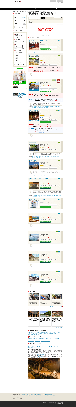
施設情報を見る (44, 64)
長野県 (46, 394)
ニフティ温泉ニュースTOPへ (57, 327)
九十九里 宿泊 (40, 51)
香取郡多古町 (55, 333)
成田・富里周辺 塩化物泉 (35, 106)
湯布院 (50, 395)
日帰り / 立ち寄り (19, 35)
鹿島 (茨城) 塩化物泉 (35, 156)
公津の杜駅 (33, 175)
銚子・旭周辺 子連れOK (55, 195)
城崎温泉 (32, 395)
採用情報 (61, 402)
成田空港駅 (38, 107)
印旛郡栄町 (46, 333)
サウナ (40, 338)
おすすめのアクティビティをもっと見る (56, 306)
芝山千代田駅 (34, 107)
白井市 (50, 332)
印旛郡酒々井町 (41, 333)
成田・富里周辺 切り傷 (49, 106)
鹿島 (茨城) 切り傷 (47, 156)
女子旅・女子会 (38, 339)
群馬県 (35, 394)
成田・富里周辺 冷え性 (56, 106)
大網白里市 (36, 333)
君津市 (29, 332)
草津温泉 (23, 395)
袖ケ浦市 (41, 332)
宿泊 (29, 338)
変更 (24, 20)
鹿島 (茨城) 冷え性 (53, 156)
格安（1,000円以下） (55, 339)
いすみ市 (32, 333)
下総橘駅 (58, 156)
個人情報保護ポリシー (45, 402)
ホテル (37, 338)
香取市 (59, 332)
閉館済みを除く (53, 19)
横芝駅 (54, 51)
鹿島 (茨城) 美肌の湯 (41, 156)
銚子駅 (60, 195)
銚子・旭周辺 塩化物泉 (35, 195)
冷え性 (52, 338)
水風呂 (33, 341)
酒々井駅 (41, 175)
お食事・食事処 (32, 338)
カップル (55, 338)
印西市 (47, 332)
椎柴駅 (39, 157)
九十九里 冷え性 (50, 51)
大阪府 (40, 394)
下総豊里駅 (33, 157)
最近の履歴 (60, 1)
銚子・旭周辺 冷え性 (48, 195)
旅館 (58, 338)
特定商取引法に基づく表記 (52, 402)
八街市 (44, 332)
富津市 (32, 332)
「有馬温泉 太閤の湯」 (39, 356)
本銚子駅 (39, 196)
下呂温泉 (36, 395)
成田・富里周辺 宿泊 (43, 106)
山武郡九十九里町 (36, 334)
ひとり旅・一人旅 (48, 338)
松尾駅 (59, 51)
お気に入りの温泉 (53, 1)
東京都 (38, 394)
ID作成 (62, 2)
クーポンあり (40, 19)
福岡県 (51, 394)
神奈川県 (23, 394)
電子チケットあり (33, 19)
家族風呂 (17, 60)
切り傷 (42, 339)
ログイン (58, 2)
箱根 (26, 395)
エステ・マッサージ (31, 339)
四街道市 (37, 332)
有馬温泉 (29, 395)
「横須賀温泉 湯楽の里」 (40, 354)
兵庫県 (32, 394)
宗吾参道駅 (37, 175)
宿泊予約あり (46, 19)
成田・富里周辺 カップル (57, 138)
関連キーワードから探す (17, 398)
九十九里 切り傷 (45, 51)
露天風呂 (42, 338)
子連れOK (30, 341)
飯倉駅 (56, 51)
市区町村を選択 (20, 27)
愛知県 (48, 394)
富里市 (53, 332)
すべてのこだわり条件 (20, 64)
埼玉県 (27, 394)
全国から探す (23, 17)
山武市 (29, 333)
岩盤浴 (39, 341)
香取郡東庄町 (30, 334)
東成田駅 (41, 107)
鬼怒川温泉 (53, 395)
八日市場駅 (33, 52)
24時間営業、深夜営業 (20, 54)
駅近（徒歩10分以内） (47, 339)
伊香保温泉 (40, 395)
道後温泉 (43, 395)
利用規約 (58, 402)
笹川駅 (37, 157)
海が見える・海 (47, 341)
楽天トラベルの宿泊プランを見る (45, 49)
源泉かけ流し (18, 62)
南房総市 (55, 332)
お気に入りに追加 (53, 64)
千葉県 (29, 394)
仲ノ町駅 (33, 196)
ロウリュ (42, 341)
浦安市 (35, 332)
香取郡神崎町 (51, 333)
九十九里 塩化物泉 (34, 51)
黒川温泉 (47, 395)
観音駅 (36, 196)
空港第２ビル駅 (46, 107)
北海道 (43, 394)
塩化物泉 (36, 341)
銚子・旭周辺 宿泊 (41, 195)
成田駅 (44, 175)
